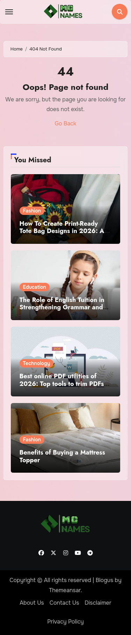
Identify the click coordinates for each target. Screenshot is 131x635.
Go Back (66, 123)
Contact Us (64, 602)
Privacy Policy (65, 621)
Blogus (105, 580)
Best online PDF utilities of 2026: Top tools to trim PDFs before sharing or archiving (62, 384)
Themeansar (65, 590)
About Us (32, 602)
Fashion (32, 211)
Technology (36, 363)
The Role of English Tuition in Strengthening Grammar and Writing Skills (62, 307)
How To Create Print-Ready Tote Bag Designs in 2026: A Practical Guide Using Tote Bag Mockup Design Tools (65, 235)
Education (34, 287)
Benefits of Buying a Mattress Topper (62, 456)
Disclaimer (98, 602)
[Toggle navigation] (9, 12)
